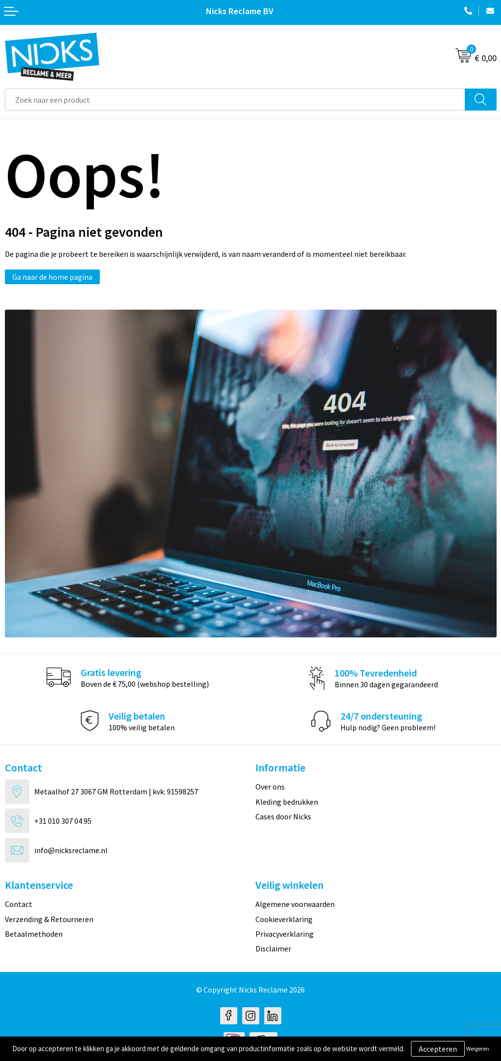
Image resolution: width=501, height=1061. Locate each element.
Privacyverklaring (284, 934)
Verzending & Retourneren (49, 919)
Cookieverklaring (284, 919)
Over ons (270, 786)
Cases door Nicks (283, 816)
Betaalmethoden (34, 934)
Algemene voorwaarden (295, 904)
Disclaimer (273, 948)
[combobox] (235, 100)
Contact (18, 904)
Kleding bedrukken (286, 802)
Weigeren (477, 1048)
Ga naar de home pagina (52, 277)
